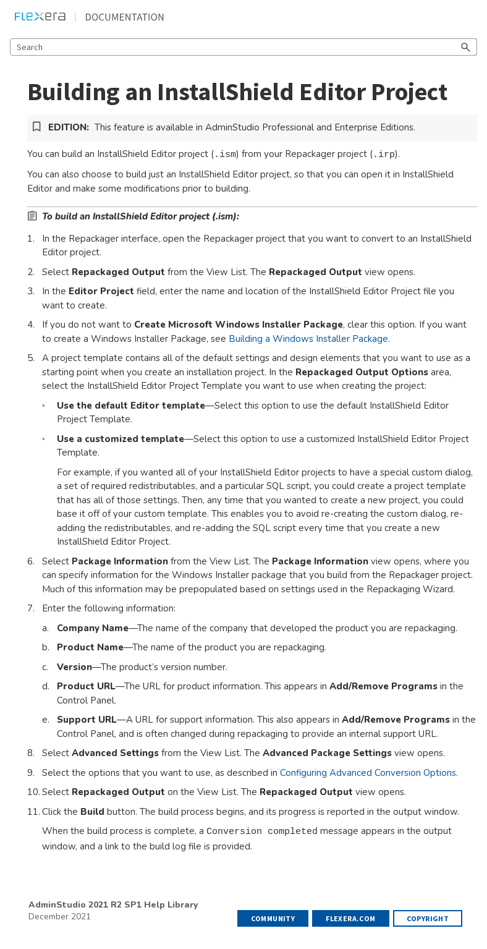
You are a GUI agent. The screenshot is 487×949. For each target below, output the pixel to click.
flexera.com (350, 918)
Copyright (428, 918)
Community (273, 918)
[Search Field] (243, 47)
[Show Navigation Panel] (470, 17)
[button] (466, 47)
